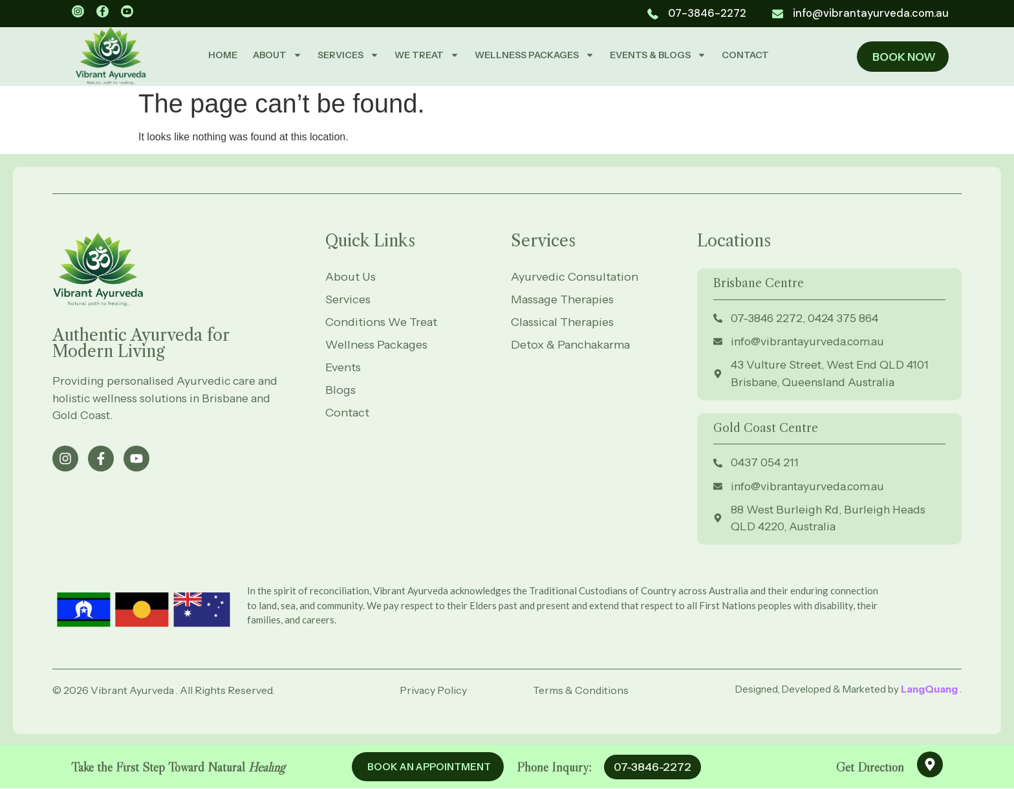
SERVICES (348, 55)
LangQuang (930, 692)
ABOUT (277, 55)
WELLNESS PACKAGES (534, 55)
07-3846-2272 (652, 767)
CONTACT (745, 55)
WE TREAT (426, 55)
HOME (222, 55)
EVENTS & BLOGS (658, 55)
